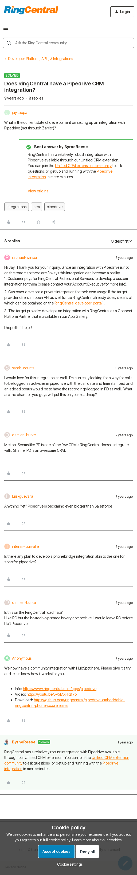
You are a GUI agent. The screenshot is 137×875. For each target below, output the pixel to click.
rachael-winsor (24, 257)
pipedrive (54, 206)
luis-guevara (22, 496)
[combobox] (68, 43)
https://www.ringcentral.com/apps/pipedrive (59, 688)
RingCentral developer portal (78, 303)
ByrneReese (24, 742)
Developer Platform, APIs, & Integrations (40, 58)
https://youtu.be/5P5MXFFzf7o (52, 694)
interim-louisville (25, 546)
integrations (16, 206)
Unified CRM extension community (83, 165)
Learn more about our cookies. (97, 840)
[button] (6, 30)
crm (36, 206)
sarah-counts (23, 368)
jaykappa (19, 112)
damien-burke (24, 435)
